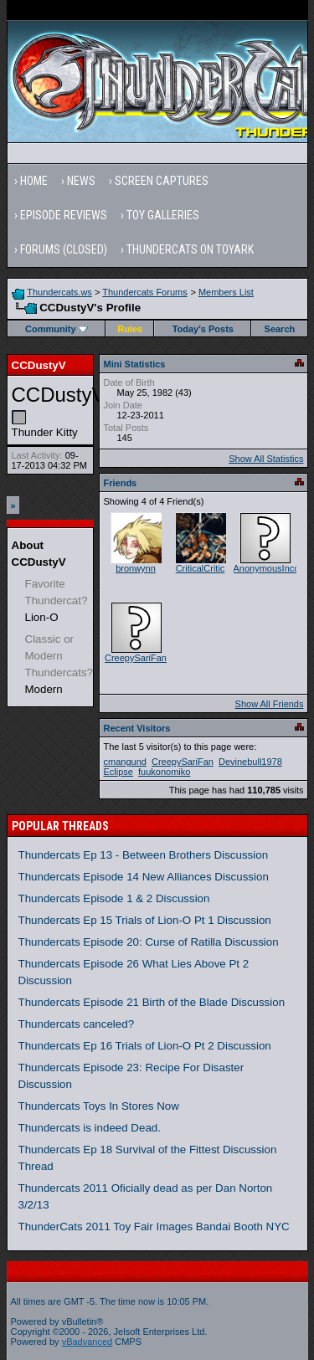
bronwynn (136, 568)
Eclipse (118, 772)
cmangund (125, 762)
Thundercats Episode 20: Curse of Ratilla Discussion (148, 942)
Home (34, 180)
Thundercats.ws (59, 292)
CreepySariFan (136, 658)
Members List (226, 292)
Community (56, 329)
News (81, 180)
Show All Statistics (266, 459)
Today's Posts (203, 329)
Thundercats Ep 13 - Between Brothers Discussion (143, 855)
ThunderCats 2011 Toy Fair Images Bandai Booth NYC (154, 1226)
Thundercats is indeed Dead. (89, 1127)
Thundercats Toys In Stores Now (98, 1106)
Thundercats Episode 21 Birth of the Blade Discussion (152, 1002)
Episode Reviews (63, 215)
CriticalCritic (200, 568)
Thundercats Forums (144, 292)
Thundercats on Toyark (190, 249)
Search (280, 329)
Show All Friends (269, 704)
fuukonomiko (164, 772)
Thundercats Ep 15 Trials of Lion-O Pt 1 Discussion (144, 920)
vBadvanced (87, 1342)
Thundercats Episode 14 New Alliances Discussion (143, 876)
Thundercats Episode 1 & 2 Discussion (114, 898)
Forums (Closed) (63, 249)
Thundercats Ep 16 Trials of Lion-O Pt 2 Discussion (144, 1045)
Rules (129, 329)
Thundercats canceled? (76, 1024)
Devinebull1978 (250, 762)
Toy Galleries (162, 215)
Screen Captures (161, 180)
